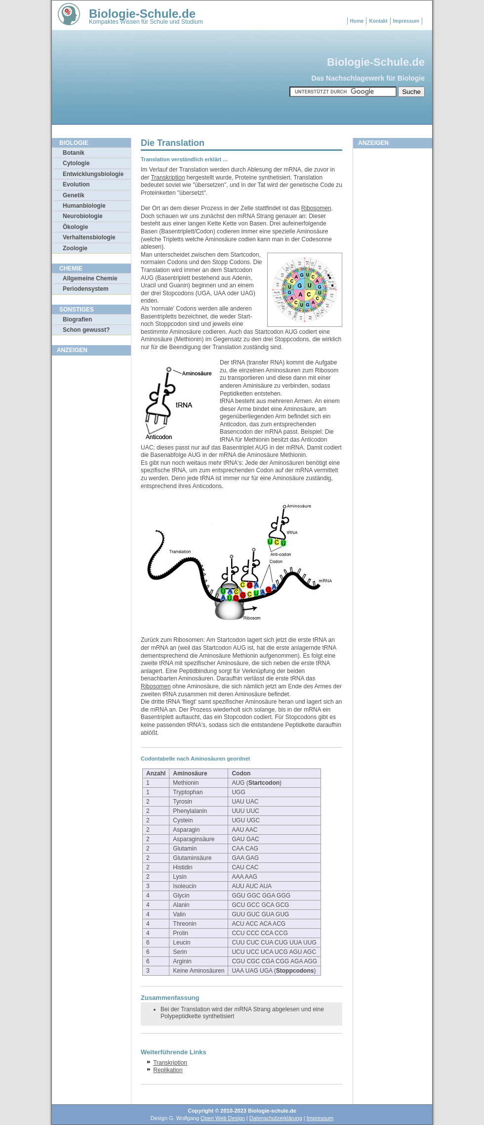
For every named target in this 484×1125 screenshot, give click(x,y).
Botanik (73, 152)
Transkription (168, 177)
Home (357, 21)
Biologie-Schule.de (142, 13)
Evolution (76, 184)
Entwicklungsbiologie (93, 174)
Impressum (406, 21)
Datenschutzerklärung (275, 1118)
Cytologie (76, 163)
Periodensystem (86, 288)
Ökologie (75, 227)
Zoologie (75, 248)
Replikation (167, 1070)
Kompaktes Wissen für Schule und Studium (146, 21)
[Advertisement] (91, 508)
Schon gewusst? (86, 329)
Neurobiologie (83, 216)
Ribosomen (316, 208)
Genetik (73, 195)
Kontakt (378, 21)
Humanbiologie (84, 205)
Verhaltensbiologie (89, 237)
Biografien (77, 319)
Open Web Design (223, 1118)
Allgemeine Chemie (90, 278)
